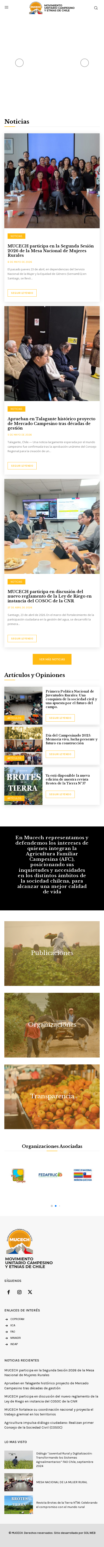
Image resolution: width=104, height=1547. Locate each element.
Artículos (14, 718)
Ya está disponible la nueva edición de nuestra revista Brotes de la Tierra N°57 (68, 779)
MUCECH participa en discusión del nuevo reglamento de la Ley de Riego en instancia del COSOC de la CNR (50, 596)
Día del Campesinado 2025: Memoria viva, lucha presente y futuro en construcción (72, 739)
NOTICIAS (16, 236)
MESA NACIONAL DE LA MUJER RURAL (61, 1482)
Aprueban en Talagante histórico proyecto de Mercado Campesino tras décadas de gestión (51, 424)
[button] (52, 1206)
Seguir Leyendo (22, 292)
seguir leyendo (60, 717)
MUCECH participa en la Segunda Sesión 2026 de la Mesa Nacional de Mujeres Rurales (51, 251)
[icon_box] (9, 1325)
